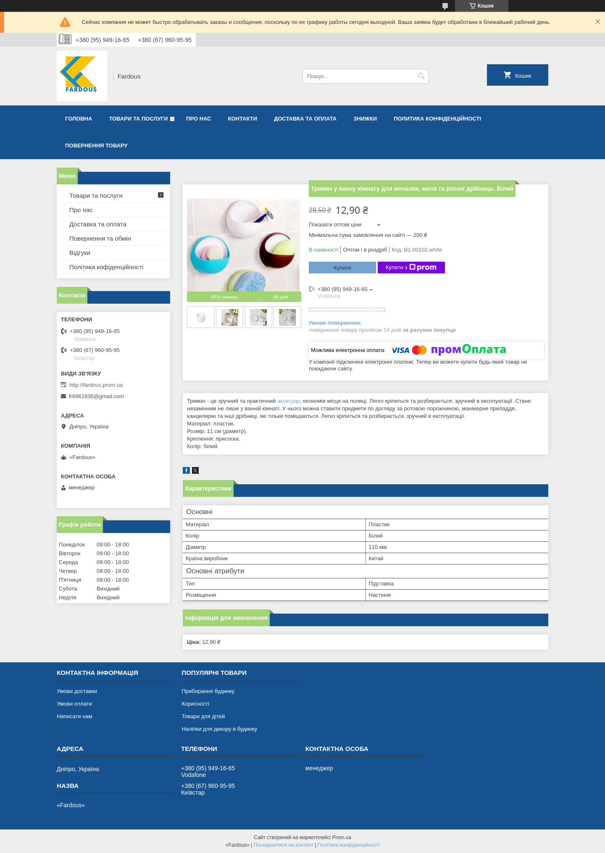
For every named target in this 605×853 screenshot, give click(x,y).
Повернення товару (96, 145)
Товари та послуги (138, 118)
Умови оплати (74, 704)
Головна (78, 118)
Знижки (365, 118)
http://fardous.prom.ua (96, 385)
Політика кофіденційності (106, 266)
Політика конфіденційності (349, 845)
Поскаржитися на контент (283, 845)
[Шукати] (421, 76)
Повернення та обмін (100, 238)
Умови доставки (77, 691)
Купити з (411, 267)
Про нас (198, 118)
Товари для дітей (203, 716)
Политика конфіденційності (437, 118)
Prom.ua (341, 837)
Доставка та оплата (305, 118)
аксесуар (288, 401)
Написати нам (74, 716)
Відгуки (79, 252)
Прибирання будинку (208, 691)
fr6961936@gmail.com (96, 396)
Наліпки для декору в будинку (219, 729)
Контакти (243, 118)
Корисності (195, 704)
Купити (342, 268)
